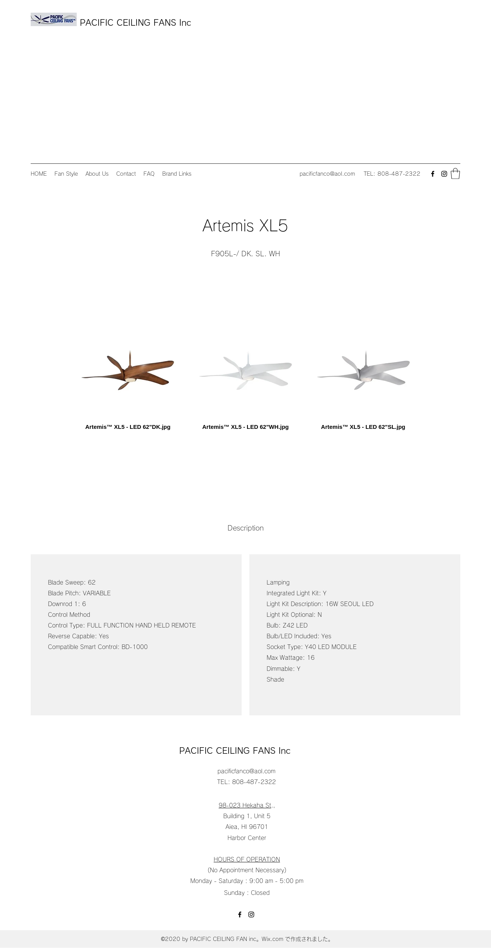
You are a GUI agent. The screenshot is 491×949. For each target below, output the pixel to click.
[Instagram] (444, 174)
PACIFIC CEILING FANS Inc (137, 22)
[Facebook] (433, 174)
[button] (455, 173)
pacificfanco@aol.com (327, 173)
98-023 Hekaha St (245, 805)
